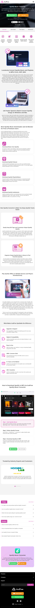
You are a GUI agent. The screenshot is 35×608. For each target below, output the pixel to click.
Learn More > (31, 500)
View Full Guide (21, 447)
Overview (4, 27)
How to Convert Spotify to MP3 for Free (10, 523)
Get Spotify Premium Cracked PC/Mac (10, 530)
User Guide (13, 27)
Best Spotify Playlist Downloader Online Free (11, 534)
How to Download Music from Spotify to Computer (12, 526)
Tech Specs (21, 27)
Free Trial (14, 447)
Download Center (18, 594)
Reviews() (30, 27)
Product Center (18, 591)
